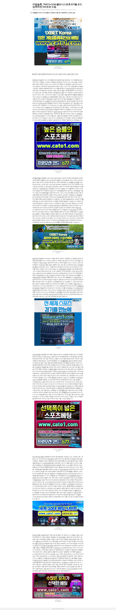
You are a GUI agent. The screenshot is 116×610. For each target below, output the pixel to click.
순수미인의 (49, 109)
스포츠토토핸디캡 (47, 463)
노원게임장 (70, 484)
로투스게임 (43, 263)
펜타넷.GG (61, 388)
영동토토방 (37, 480)
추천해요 (35, 80)
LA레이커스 (37, 382)
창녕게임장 (37, 277)
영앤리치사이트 (62, 473)
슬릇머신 (38, 541)
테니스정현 (50, 275)
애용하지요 (48, 107)
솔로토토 (35, 258)
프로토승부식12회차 (50, 465)
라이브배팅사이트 (62, 220)
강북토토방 (77, 277)
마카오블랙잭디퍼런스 (74, 476)
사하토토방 (50, 459)
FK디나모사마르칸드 (60, 371)
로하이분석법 (64, 469)
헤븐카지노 (77, 284)
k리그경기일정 (72, 569)
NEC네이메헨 (36, 535)
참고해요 (50, 99)
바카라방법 (62, 537)
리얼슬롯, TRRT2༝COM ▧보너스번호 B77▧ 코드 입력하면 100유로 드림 (49, 9)
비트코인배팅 (36, 354)
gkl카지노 (58, 548)
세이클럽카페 (63, 390)
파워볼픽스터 (66, 392)
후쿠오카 (74, 550)
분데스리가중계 (61, 556)
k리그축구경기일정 (38, 457)
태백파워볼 (45, 193)
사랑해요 (47, 101)
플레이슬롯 (53, 369)
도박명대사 (65, 562)
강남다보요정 (70, 88)
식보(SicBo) (73, 210)
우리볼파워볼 (36, 178)
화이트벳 (78, 214)
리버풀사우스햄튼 (74, 182)
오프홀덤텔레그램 (65, 361)
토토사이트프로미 (54, 205)
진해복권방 (62, 269)
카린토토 (38, 367)
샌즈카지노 (47, 356)
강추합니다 (45, 97)
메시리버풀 (61, 386)
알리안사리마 (38, 560)
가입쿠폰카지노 (44, 188)
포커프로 (48, 186)
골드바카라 (77, 492)
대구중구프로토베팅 (47, 545)
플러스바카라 (39, 543)
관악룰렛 (59, 292)
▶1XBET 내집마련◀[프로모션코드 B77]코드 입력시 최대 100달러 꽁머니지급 (55, 74)
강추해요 (68, 84)
